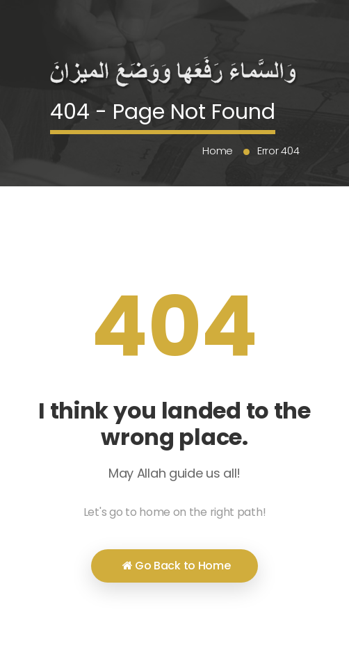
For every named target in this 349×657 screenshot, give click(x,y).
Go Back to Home (176, 566)
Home (217, 150)
